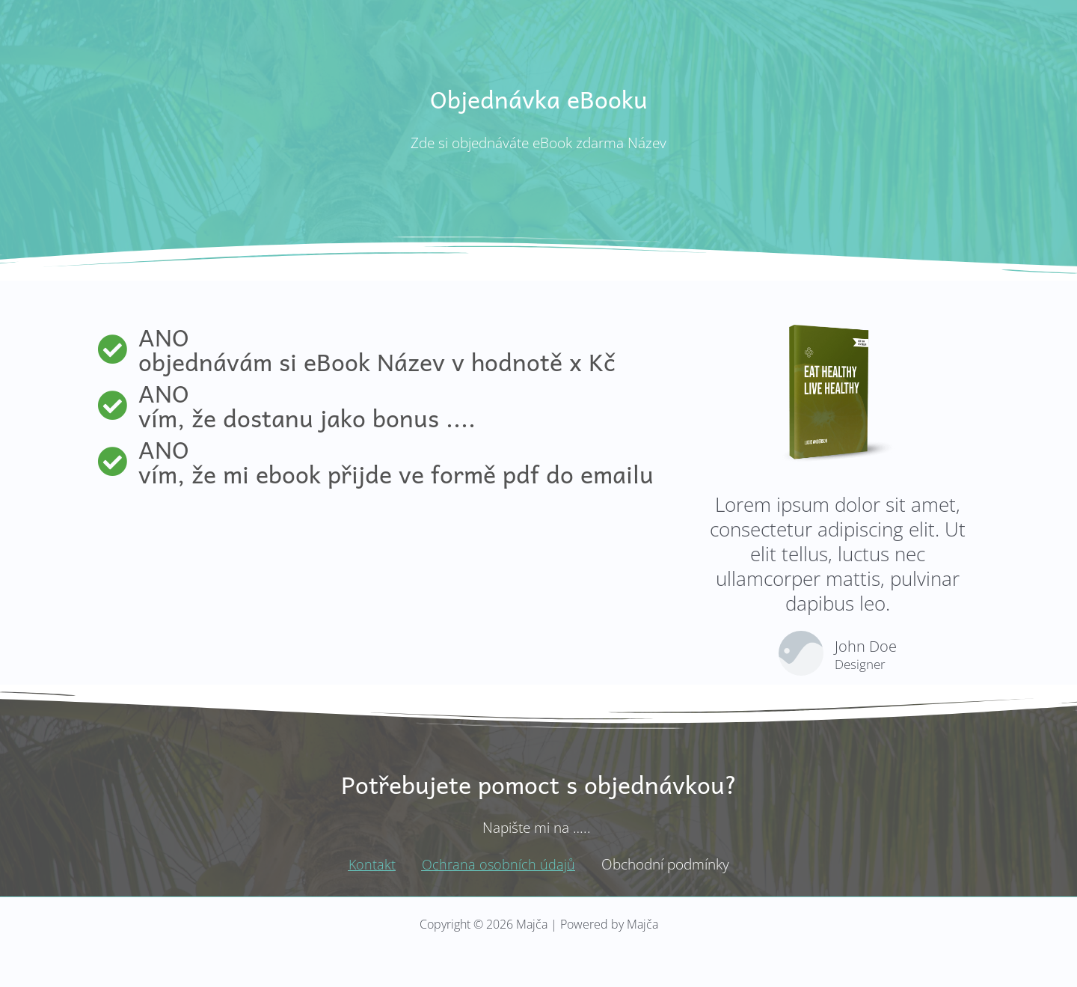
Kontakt (371, 864)
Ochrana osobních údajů (498, 864)
